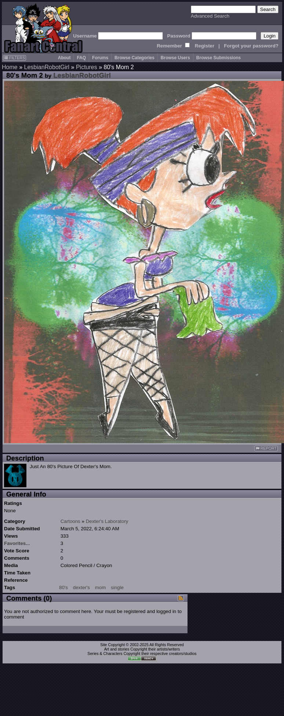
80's (63, 587)
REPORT (266, 448)
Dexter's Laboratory (107, 521)
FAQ (81, 57)
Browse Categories (134, 57)
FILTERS (14, 58)
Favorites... (17, 543)
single (117, 587)
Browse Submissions (218, 57)
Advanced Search (210, 16)
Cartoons (70, 521)
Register (204, 46)
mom (100, 587)
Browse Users (175, 57)
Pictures (86, 67)
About (64, 57)
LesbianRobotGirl (46, 67)
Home (10, 67)
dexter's (81, 587)
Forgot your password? (251, 46)
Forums (100, 57)
